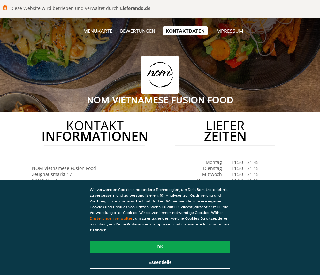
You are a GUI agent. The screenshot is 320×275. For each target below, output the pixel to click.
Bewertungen (137, 30)
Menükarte (97, 30)
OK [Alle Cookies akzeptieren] (160, 246)
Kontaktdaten (185, 30)
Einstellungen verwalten (111, 218)
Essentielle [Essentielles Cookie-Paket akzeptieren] (159, 262)
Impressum (229, 30)
